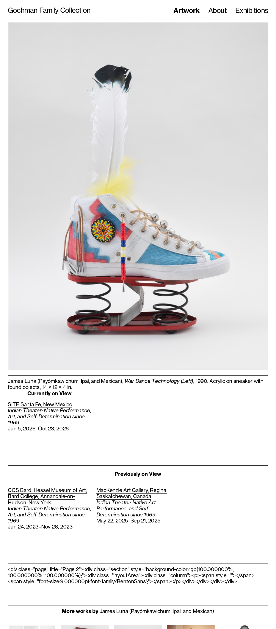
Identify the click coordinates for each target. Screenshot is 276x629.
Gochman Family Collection (49, 10)
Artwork (186, 10)
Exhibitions (251, 10)
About (217, 10)
